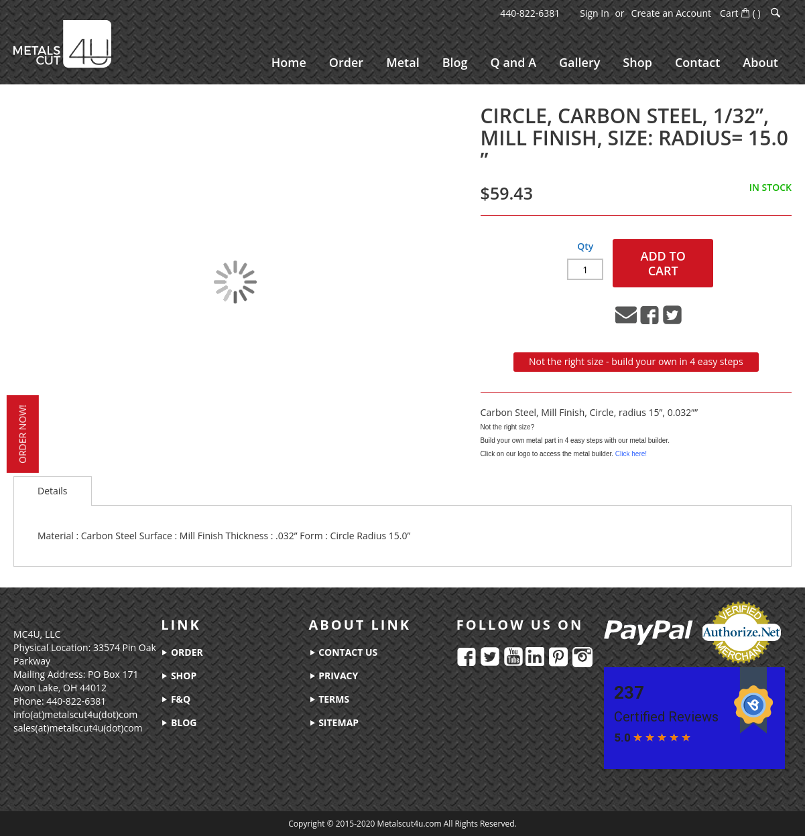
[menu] (525, 62)
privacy (334, 675)
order (181, 652)
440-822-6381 (530, 13)
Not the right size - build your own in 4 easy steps (636, 361)
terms (329, 699)
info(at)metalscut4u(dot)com (75, 714)
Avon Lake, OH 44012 (60, 687)
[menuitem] (288, 62)
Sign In (594, 13)
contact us (343, 652)
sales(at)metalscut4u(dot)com (78, 727)
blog (178, 722)
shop (178, 675)
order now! (21, 434)
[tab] (52, 491)
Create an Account (671, 13)
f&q (175, 699)
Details (53, 491)
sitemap (334, 722)
